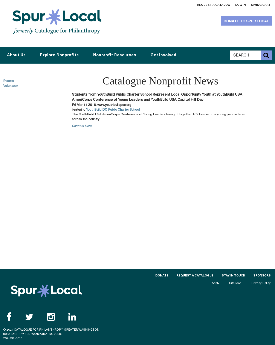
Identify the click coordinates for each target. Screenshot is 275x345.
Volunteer (10, 86)
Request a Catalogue (195, 275)
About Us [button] (16, 55)
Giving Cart (261, 5)
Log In (240, 5)
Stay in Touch (233, 275)
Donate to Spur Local (246, 21)
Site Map (235, 283)
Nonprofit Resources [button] (114, 55)
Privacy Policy (261, 283)
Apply (215, 283)
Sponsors (262, 275)
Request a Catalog (213, 5)
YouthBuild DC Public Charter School (113, 109)
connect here (82, 126)
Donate (161, 275)
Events (8, 81)
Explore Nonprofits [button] (59, 55)
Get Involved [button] (163, 55)
